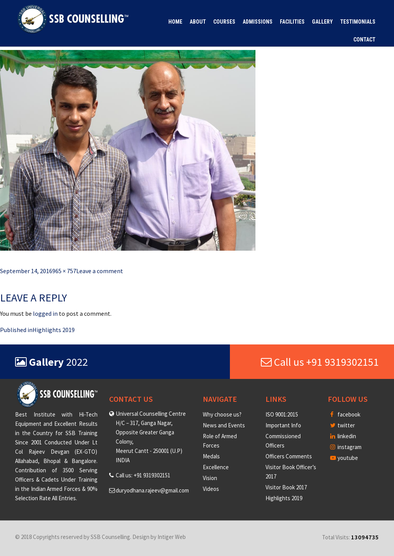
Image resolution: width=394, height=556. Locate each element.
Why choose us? (222, 414)
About (198, 22)
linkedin (343, 436)
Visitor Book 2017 (286, 487)
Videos (211, 488)
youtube (344, 457)
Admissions (257, 22)
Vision (210, 478)
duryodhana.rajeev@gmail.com (152, 490)
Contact (364, 39)
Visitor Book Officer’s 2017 (291, 471)
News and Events (224, 425)
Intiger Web (172, 537)
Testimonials (357, 22)
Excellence (216, 467)
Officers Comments (289, 456)
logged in (45, 313)
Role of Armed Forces (220, 440)
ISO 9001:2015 (282, 414)
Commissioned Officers (283, 440)
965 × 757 (64, 271)
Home (175, 22)
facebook (345, 414)
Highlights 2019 (284, 498)
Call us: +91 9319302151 (143, 475)
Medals (211, 456)
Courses (224, 22)
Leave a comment (99, 271)
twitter (342, 425)
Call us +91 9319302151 (320, 362)
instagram (345, 447)
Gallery (322, 22)
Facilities (292, 22)
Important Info (283, 425)
